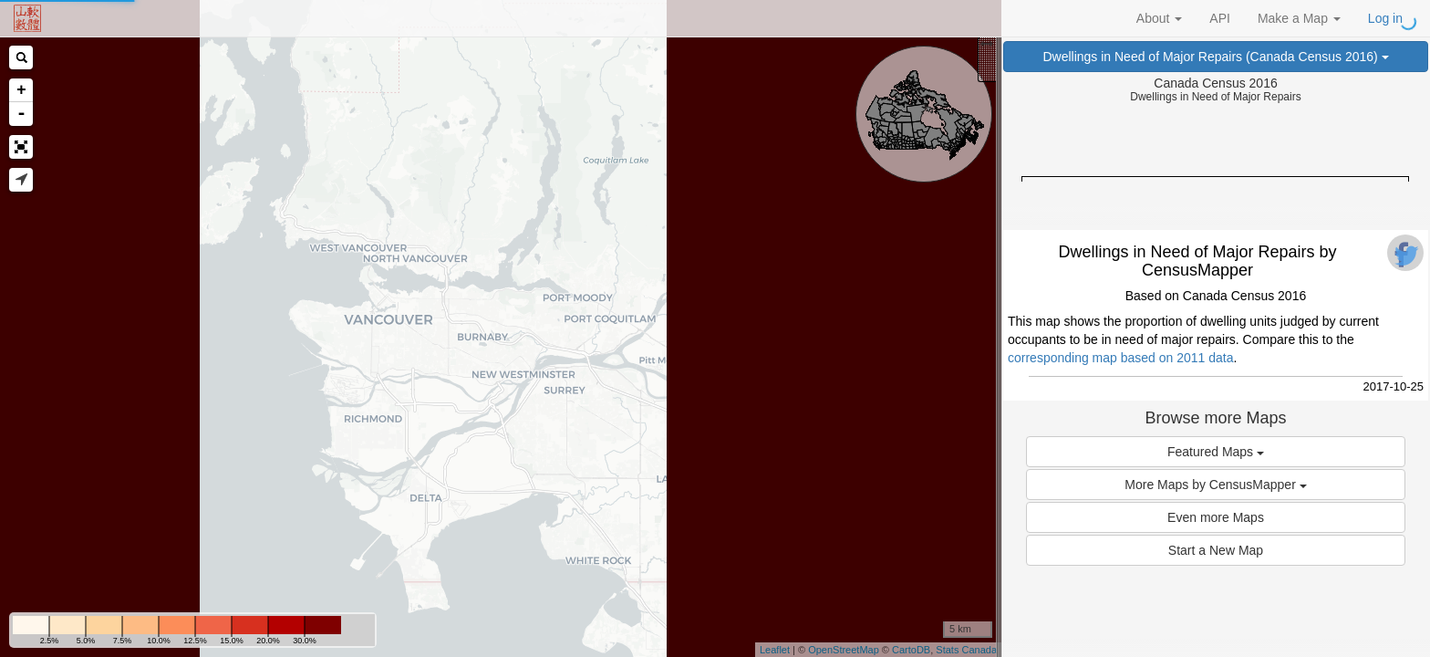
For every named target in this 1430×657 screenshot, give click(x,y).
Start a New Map (1215, 550)
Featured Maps (1215, 451)
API (1219, 18)
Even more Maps (1215, 517)
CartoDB (911, 649)
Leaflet (775, 649)
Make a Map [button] (1299, 18)
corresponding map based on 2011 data (1121, 357)
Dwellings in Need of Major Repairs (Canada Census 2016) (1215, 56)
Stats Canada (966, 649)
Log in (1385, 18)
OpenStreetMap (843, 649)
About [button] (1159, 18)
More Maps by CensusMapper (1215, 484)
